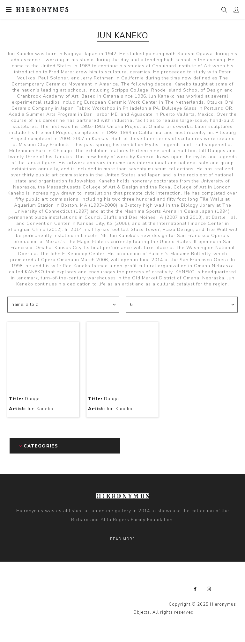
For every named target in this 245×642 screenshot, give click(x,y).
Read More (122, 539)
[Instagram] (209, 589)
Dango (24, 399)
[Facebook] (195, 589)
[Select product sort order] (63, 305)
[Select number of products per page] (182, 305)
